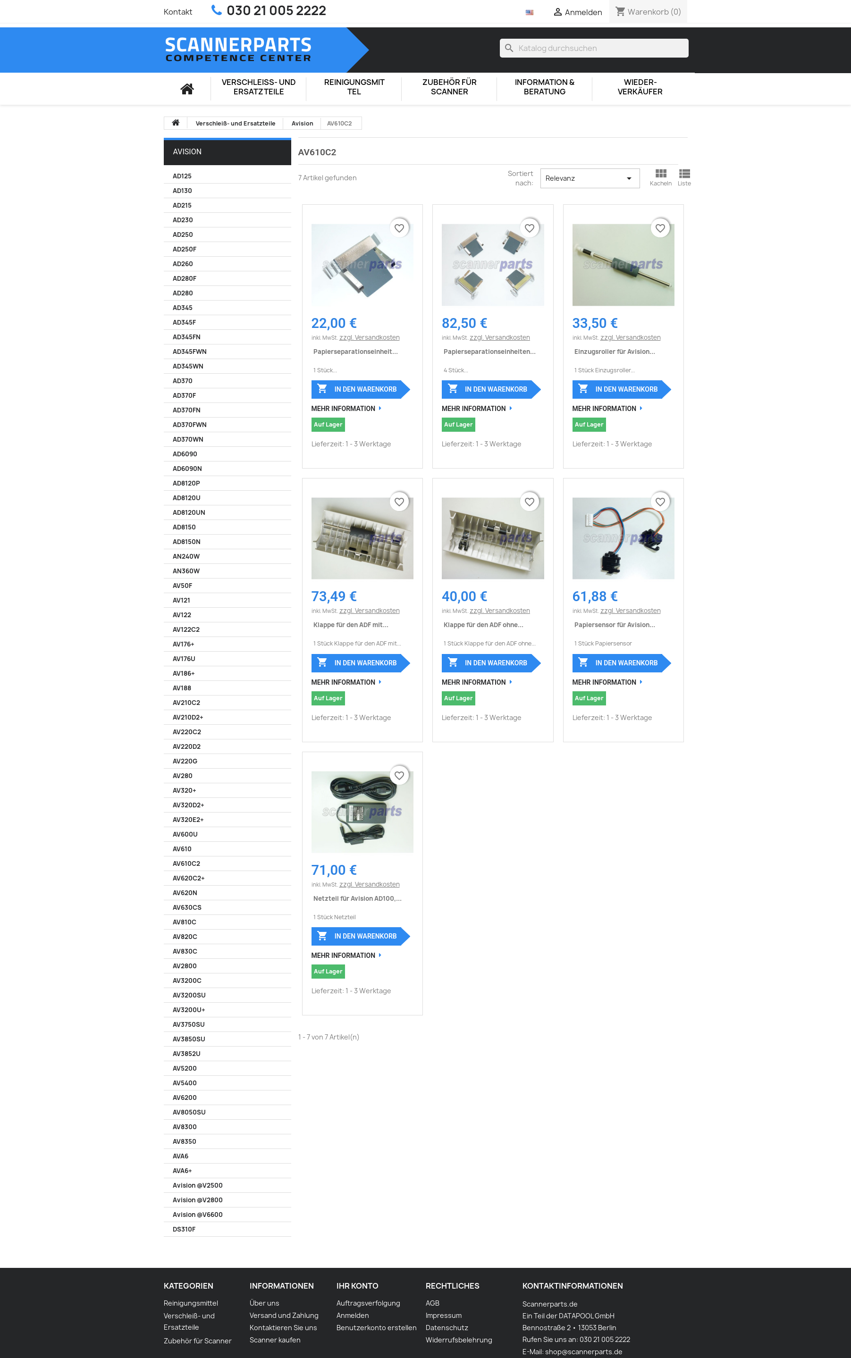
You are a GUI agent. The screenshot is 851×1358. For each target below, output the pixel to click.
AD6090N (187, 468)
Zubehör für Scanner (449, 87)
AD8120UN (189, 512)
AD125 (182, 176)
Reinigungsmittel (354, 87)
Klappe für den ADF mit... (350, 624)
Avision (187, 151)
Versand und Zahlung (284, 1315)
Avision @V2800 (198, 1200)
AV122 (182, 615)
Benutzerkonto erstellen (377, 1327)
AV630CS (187, 907)
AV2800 (185, 966)
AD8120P (186, 483)
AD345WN (188, 366)
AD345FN (187, 337)
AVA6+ (182, 1170)
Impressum (444, 1315)
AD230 (183, 220)
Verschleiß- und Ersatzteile (259, 87)
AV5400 (185, 1083)
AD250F (184, 249)
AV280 (183, 775)
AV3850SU (189, 1039)
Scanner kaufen (275, 1339)
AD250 (183, 234)
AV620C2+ (189, 878)
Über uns (264, 1303)
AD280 (183, 293)
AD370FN (187, 410)
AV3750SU (189, 1024)
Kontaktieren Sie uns (283, 1327)
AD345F (184, 322)
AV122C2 (186, 629)
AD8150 (184, 527)
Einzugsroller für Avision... (614, 351)
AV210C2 (186, 702)
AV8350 (184, 1141)
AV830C (185, 951)
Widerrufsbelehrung (459, 1339)
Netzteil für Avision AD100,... (357, 898)
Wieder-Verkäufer (640, 87)
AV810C (184, 922)
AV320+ (184, 790)
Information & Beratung (544, 87)
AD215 (182, 205)
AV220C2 (187, 732)
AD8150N (187, 541)
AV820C (185, 936)
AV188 (182, 688)
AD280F (184, 278)
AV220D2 (187, 746)
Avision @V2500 (198, 1185)
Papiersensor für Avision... (614, 624)
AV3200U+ (189, 1010)
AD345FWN (190, 351)
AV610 (182, 849)
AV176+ (183, 644)
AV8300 (185, 1127)
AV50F (182, 585)
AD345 (183, 307)
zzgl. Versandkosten (369, 337)
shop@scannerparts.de (584, 1351)
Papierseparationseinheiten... (490, 351)
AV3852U (187, 1053)
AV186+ (184, 673)
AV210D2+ (188, 717)
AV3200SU (189, 995)
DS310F (184, 1229)
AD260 (183, 264)
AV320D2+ (188, 805)
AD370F (184, 395)
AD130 (182, 190)
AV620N (185, 893)
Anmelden (353, 1315)
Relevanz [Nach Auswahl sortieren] (590, 178)
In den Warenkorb (356, 388)
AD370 (183, 381)
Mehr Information (344, 408)
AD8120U (187, 498)
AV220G (185, 761)
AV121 (181, 600)
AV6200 (185, 1097)
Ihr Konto (358, 1286)
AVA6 (180, 1156)
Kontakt (178, 12)
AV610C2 (186, 863)
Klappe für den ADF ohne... (483, 624)
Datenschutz (447, 1327)
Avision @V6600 (198, 1214)
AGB (432, 1303)
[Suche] (594, 48)
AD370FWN (190, 424)
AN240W (186, 556)
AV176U (184, 658)
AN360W (186, 571)
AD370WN (188, 439)
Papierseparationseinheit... (355, 351)
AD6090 (185, 454)
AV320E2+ (188, 819)
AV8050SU (189, 1112)
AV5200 (185, 1068)
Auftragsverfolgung (368, 1303)
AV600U (185, 834)
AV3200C (187, 980)
